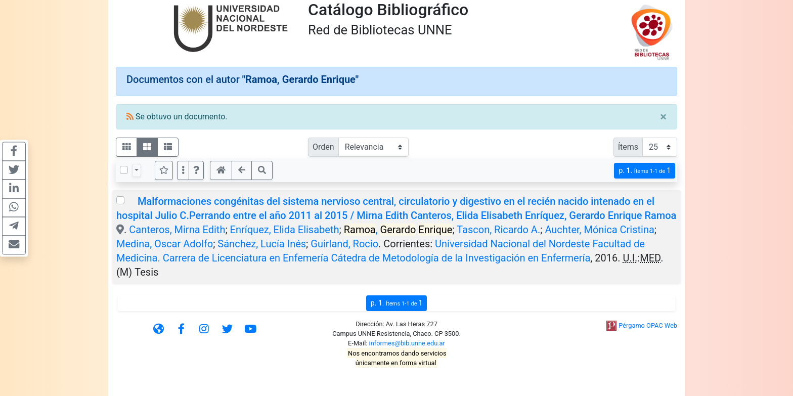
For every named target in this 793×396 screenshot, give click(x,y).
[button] (196, 170)
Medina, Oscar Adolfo (164, 244)
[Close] (663, 117)
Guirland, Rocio (344, 244)
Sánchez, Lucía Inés (261, 244)
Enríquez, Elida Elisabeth (284, 230)
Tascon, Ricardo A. (498, 230)
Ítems (628, 147)
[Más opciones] (183, 170)
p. (645, 170)
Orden (323, 147)
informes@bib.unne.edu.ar (407, 343)
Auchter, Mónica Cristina (599, 230)
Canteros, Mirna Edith (177, 230)
